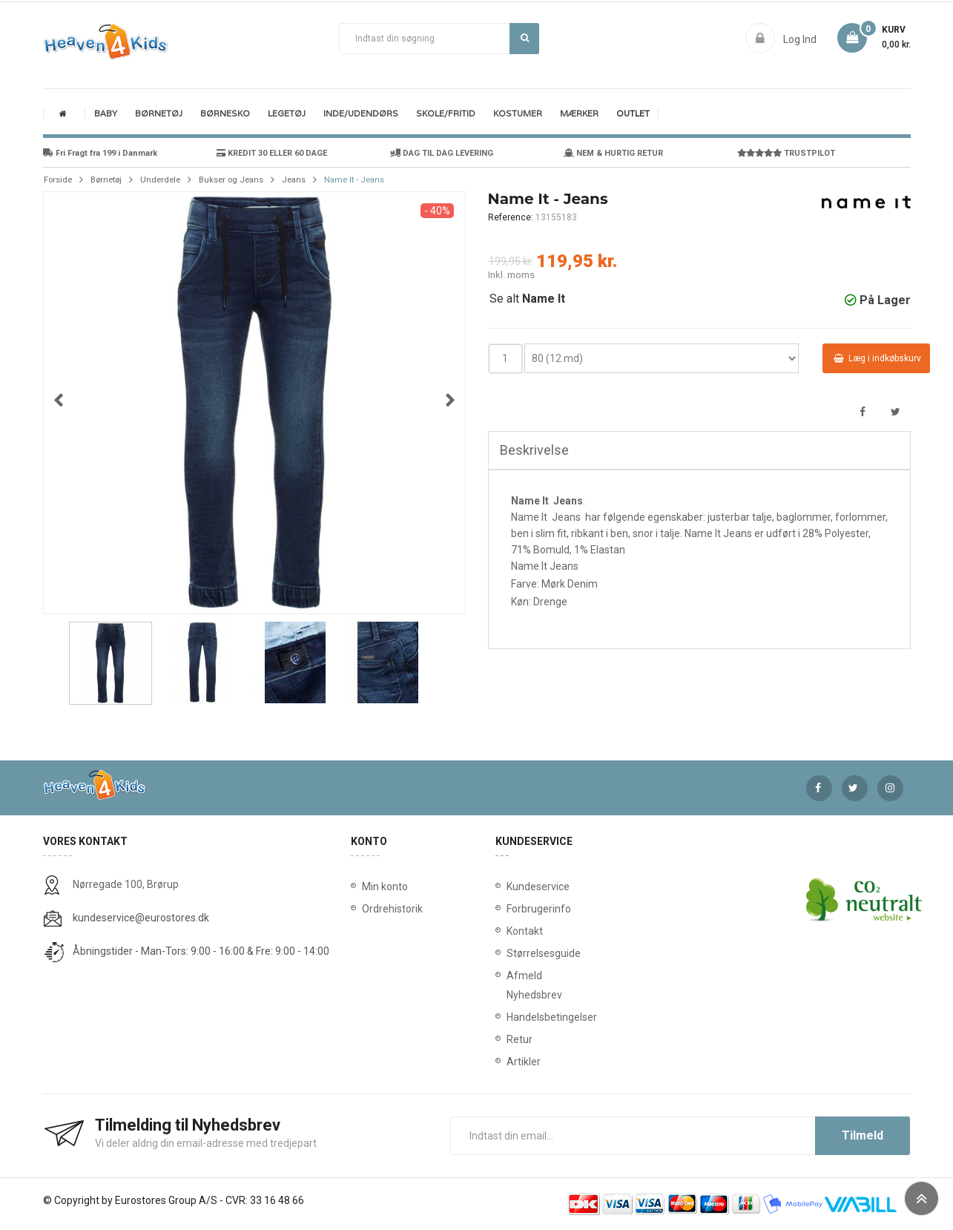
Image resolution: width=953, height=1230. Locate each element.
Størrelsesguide (509, 953)
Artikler (509, 1062)
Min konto (385, 886)
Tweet (896, 412)
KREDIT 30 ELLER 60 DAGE (272, 153)
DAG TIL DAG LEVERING (441, 153)
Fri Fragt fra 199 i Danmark (100, 153)
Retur (509, 1039)
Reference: (510, 217)
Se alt (527, 299)
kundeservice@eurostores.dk (141, 918)
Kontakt (509, 931)
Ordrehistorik (387, 909)
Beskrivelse (534, 450)
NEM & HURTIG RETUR (613, 153)
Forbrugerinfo (509, 909)
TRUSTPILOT (786, 153)
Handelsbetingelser (509, 1017)
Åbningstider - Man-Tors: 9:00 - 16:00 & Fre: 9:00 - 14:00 (201, 951)
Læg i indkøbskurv (877, 358)
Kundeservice (509, 886)
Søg (525, 38)
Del (863, 412)
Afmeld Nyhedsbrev (509, 985)
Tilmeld (862, 1135)
